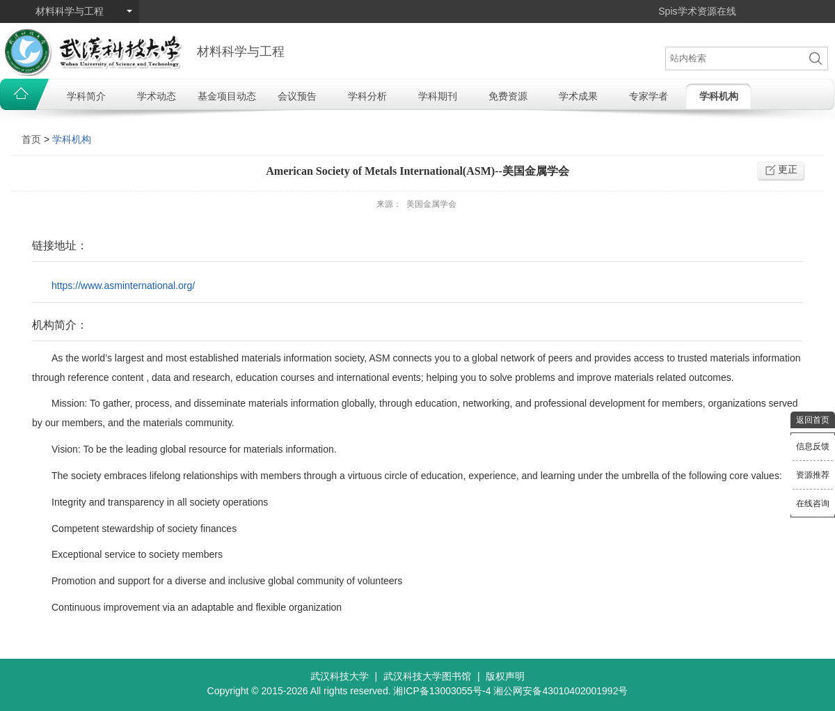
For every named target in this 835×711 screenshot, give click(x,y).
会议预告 (297, 96)
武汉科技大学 (339, 676)
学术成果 (578, 96)
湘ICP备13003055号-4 (442, 690)
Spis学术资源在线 (696, 11)
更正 (787, 169)
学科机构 (718, 96)
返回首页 (812, 420)
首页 (31, 139)
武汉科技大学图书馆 (427, 676)
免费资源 (507, 96)
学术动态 (156, 96)
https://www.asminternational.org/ (123, 285)
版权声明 (505, 676)
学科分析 (367, 96)
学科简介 (86, 96)
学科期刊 (437, 96)
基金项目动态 (227, 96)
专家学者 (648, 96)
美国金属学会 (431, 204)
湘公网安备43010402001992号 (560, 690)
